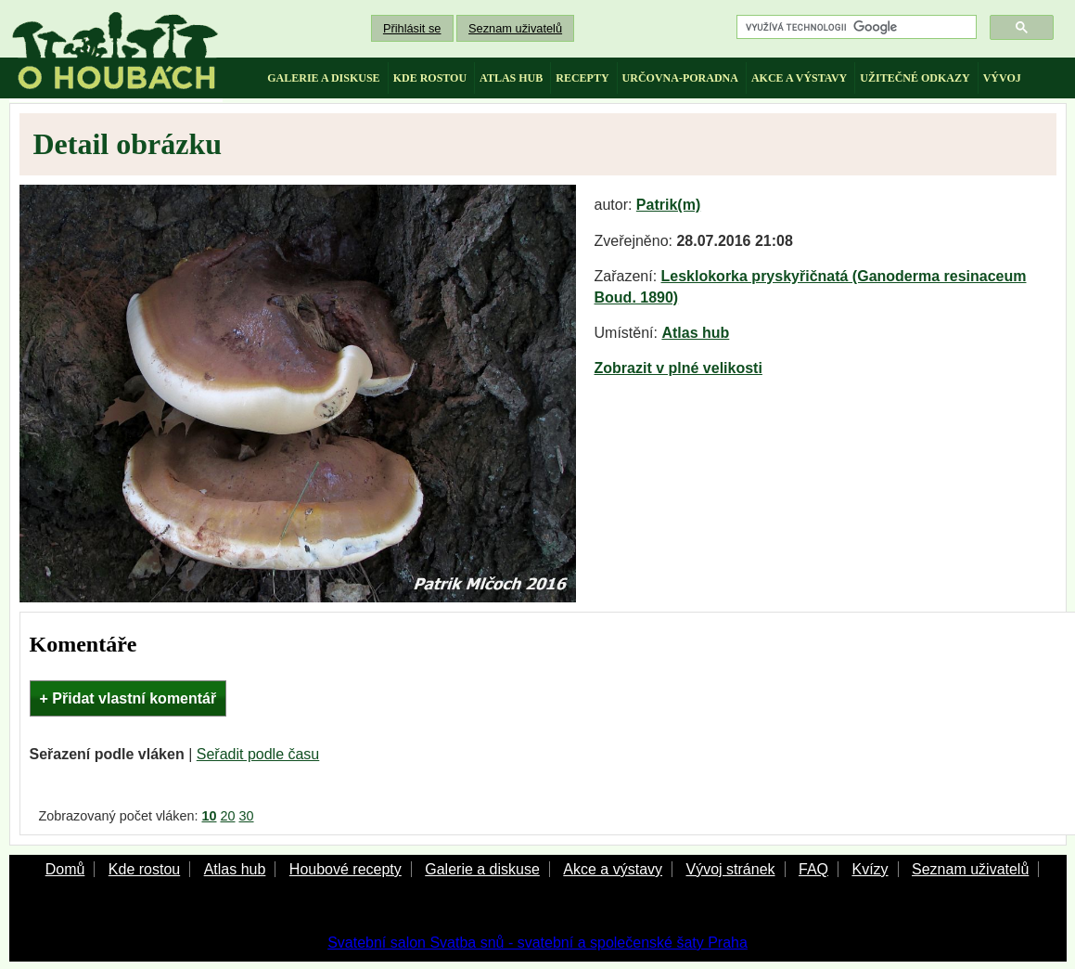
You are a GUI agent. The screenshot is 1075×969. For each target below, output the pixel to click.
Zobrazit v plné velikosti (678, 368)
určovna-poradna (680, 77)
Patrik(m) (668, 205)
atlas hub (511, 77)
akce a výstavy (799, 77)
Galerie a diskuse (482, 869)
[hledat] (855, 27)
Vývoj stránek (729, 869)
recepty (582, 77)
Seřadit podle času (258, 754)
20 (228, 815)
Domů (65, 869)
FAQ (813, 869)
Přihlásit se (412, 28)
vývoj (1002, 77)
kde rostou (430, 77)
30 (246, 815)
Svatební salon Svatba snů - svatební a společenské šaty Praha (537, 942)
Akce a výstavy (612, 869)
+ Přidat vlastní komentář (128, 698)
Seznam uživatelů (515, 28)
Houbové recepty (345, 869)
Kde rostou (144, 869)
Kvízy (869, 869)
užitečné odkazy (914, 77)
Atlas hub (695, 333)
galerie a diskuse (323, 77)
